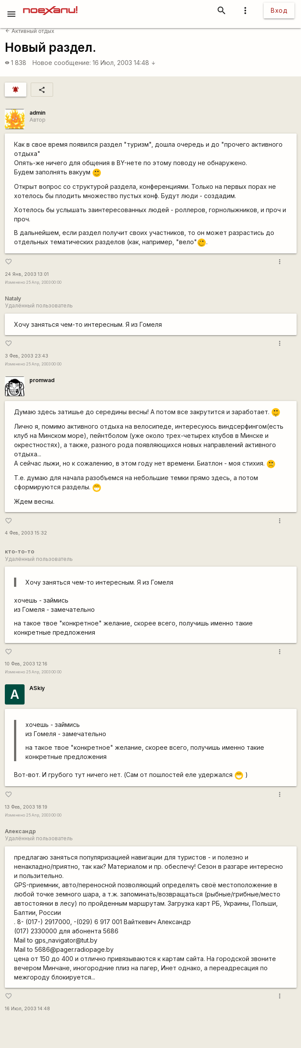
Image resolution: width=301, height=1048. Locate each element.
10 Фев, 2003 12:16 (26, 664)
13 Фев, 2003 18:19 (26, 807)
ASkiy (37, 688)
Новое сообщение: (61, 62)
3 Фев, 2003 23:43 (26, 356)
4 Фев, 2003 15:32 (26, 533)
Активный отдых (30, 31)
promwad (41, 380)
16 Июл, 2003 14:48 (124, 62)
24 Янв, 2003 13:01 (27, 274)
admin (37, 112)
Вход (279, 10)
